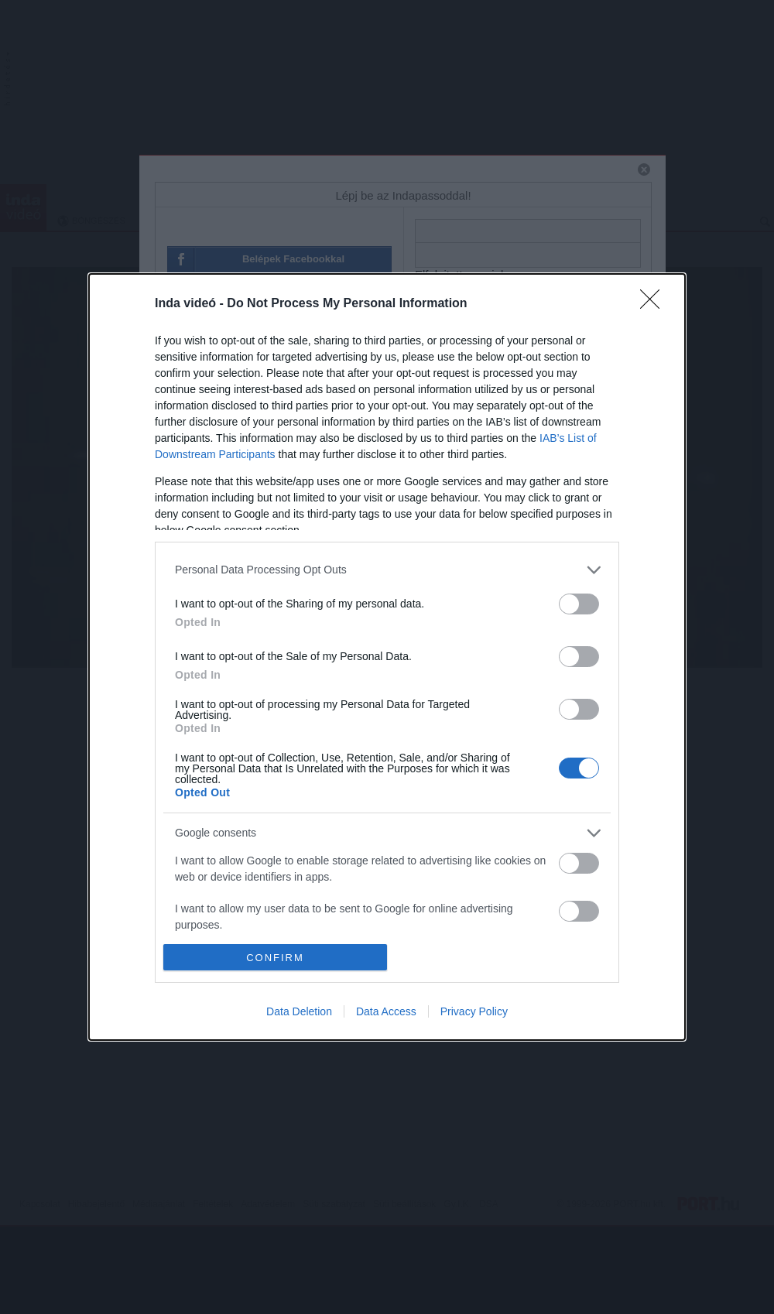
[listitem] (387, 570)
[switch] (579, 604)
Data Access (386, 1011)
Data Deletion (299, 1011)
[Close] (655, 304)
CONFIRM (275, 957)
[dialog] (387, 657)
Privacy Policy (474, 1011)
